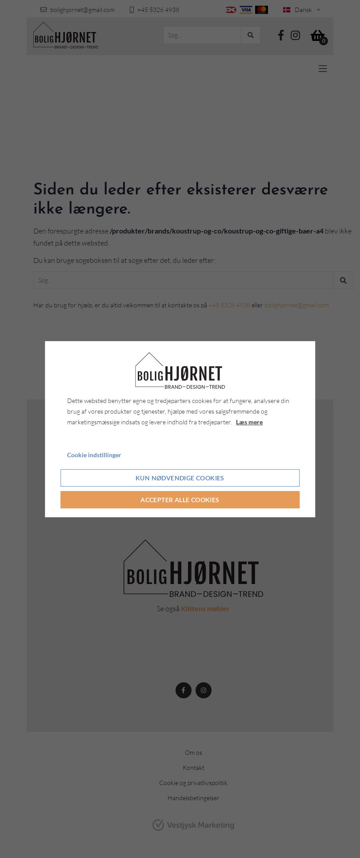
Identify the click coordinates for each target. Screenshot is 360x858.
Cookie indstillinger (94, 455)
